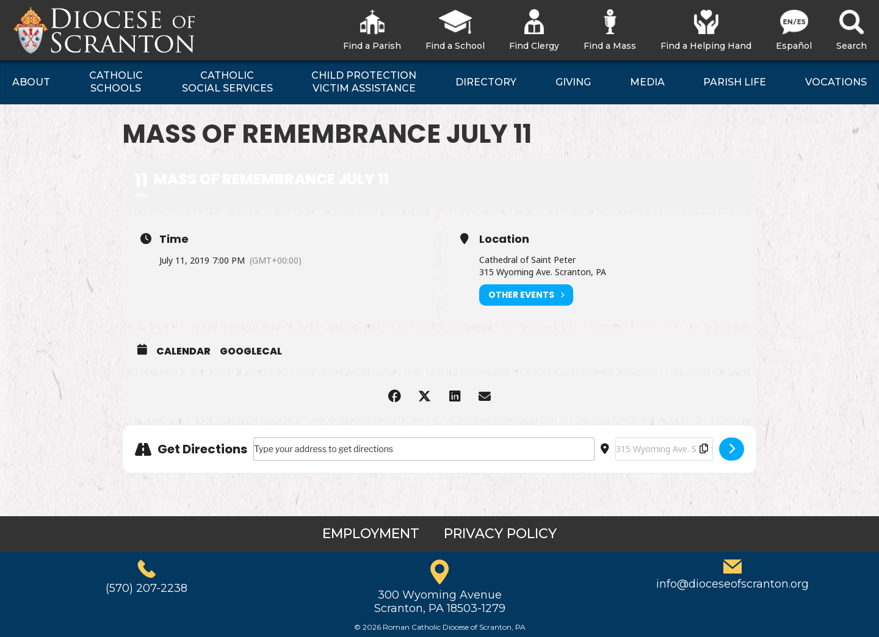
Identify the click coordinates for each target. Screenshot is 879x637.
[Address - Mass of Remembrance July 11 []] (424, 449)
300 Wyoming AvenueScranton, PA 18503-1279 (439, 601)
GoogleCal (251, 351)
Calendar (183, 351)
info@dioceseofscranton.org (732, 584)
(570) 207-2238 (146, 588)
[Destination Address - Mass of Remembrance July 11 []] (664, 449)
